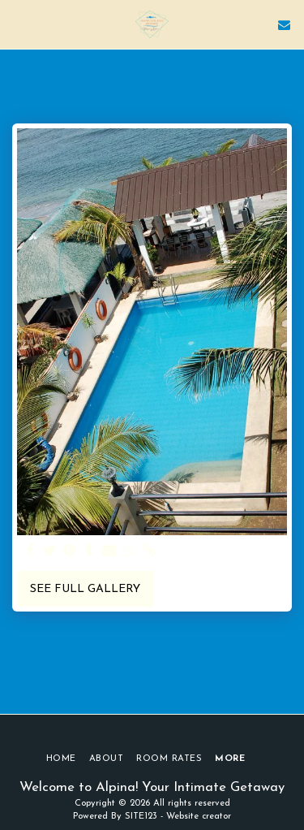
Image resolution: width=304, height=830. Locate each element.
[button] (18, 24)
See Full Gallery (85, 589)
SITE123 (141, 816)
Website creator (198, 816)
